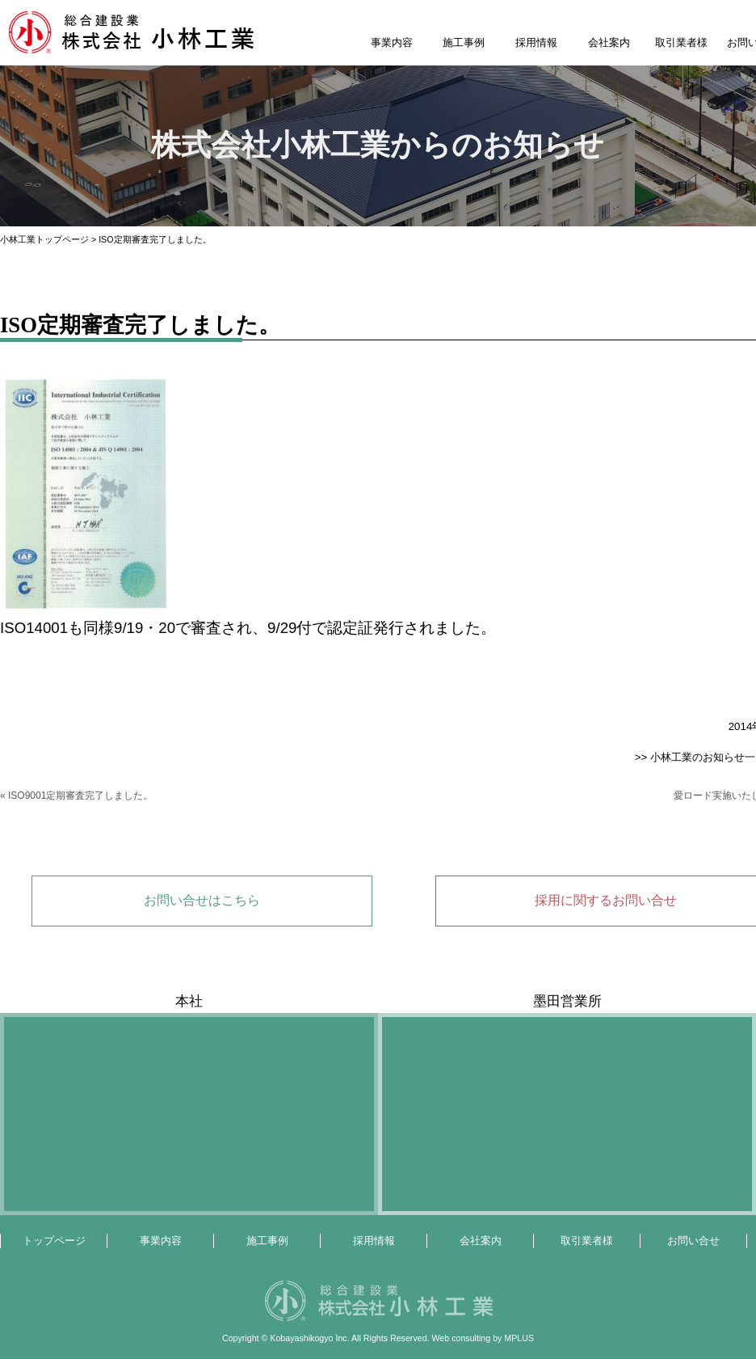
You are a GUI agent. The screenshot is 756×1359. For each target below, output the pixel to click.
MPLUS (519, 1338)
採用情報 (536, 42)
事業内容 (392, 42)
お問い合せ (693, 1240)
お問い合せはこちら (202, 900)
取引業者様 (681, 42)
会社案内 (609, 42)
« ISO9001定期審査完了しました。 (76, 795)
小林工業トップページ (44, 239)
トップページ (54, 1240)
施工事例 (464, 42)
